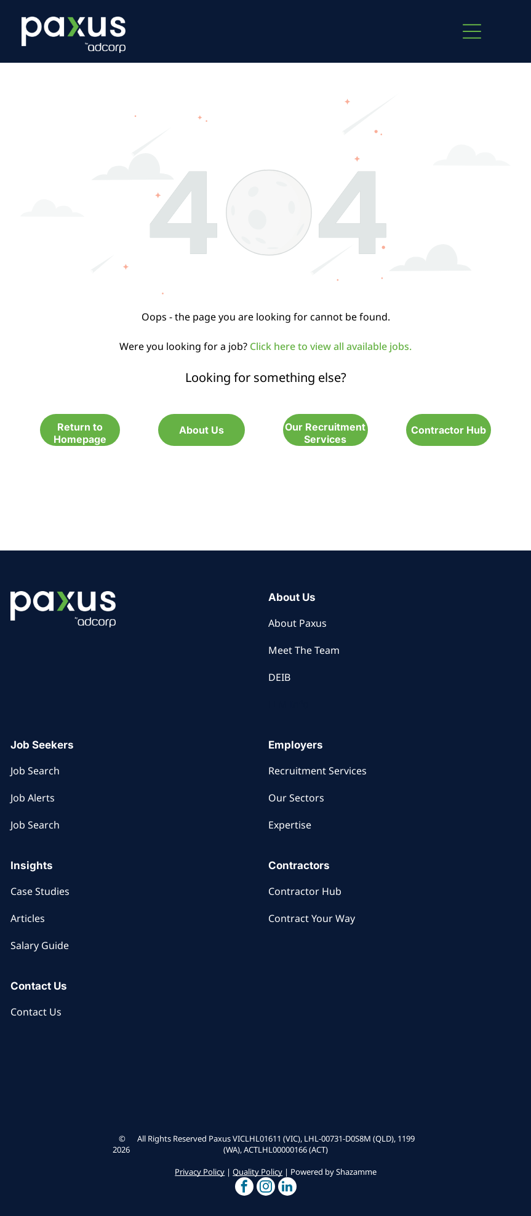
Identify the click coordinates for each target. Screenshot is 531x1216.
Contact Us (36, 1012)
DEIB (279, 677)
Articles (27, 918)
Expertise (289, 825)
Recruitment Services (317, 770)
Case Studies (40, 891)
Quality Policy (257, 1171)
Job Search (35, 770)
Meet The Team (304, 650)
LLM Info (288, 704)
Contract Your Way (311, 918)
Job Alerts (32, 798)
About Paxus (297, 623)
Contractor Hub (304, 891)
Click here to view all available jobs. (331, 346)
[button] (472, 31)
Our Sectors (296, 798)
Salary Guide (39, 945)
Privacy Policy (200, 1171)
